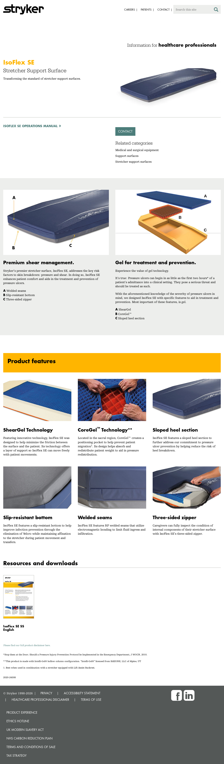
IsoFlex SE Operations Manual (30, 126)
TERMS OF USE (91, 700)
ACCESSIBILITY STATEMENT (82, 693)
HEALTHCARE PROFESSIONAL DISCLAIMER (40, 700)
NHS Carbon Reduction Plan (29, 738)
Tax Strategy (16, 755)
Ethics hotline (17, 721)
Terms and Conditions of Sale (30, 747)
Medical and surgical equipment (137, 150)
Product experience (21, 712)
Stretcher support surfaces (133, 161)
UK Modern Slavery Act (25, 730)
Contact (125, 131)
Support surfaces (126, 155)
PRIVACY (46, 693)
